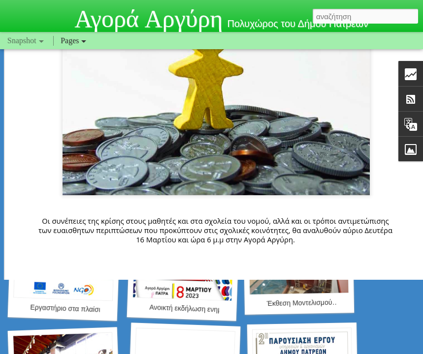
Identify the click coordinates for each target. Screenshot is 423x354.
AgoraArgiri (289, 175)
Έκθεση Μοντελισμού (299, 302)
